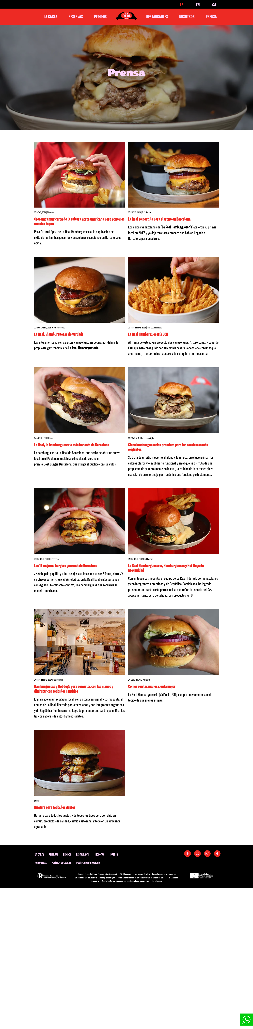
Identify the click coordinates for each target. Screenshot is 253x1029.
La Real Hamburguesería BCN (148, 334)
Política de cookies (61, 862)
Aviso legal (41, 862)
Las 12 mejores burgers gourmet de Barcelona (65, 565)
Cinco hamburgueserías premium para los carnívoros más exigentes (168, 447)
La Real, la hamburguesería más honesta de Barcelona (71, 445)
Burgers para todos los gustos (54, 807)
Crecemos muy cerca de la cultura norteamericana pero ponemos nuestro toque (79, 221)
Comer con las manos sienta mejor (151, 686)
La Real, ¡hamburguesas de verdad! (58, 334)
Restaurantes (157, 16)
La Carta (50, 16)
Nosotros (187, 16)
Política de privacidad (88, 862)
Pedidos (100, 16)
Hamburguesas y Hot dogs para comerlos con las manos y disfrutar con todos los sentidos (73, 688)
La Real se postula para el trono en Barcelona (159, 219)
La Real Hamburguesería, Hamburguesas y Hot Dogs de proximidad (166, 568)
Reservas (76, 16)
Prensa (211, 16)
